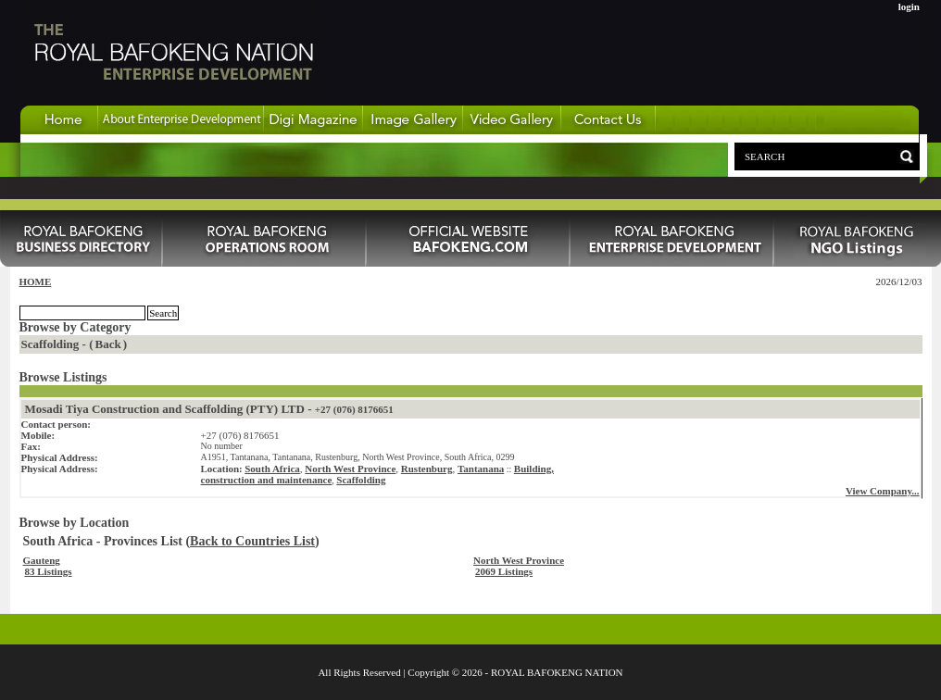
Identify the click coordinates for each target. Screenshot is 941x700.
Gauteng (41, 560)
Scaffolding (360, 479)
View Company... (883, 490)
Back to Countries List (252, 541)
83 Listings (48, 571)
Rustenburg (427, 468)
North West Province (350, 468)
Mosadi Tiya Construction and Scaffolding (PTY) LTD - (209, 409)
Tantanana (481, 468)
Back (108, 344)
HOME (35, 281)
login (909, 6)
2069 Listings (504, 571)
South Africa (272, 468)
